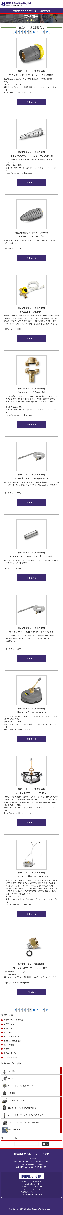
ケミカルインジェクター (31, 311)
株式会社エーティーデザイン (32, 1194)
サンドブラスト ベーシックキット (31, 478)
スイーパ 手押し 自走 (16, 1100)
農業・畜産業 (9, 1032)
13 (47, 32)
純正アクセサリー (15, 1129)
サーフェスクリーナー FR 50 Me (31, 876)
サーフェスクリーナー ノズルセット (31, 967)
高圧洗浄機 (12, 1071)
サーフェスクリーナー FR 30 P (31, 712)
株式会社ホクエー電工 (32, 1184)
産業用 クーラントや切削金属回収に (22, 1108)
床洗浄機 (11, 1093)
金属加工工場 (9, 1028)
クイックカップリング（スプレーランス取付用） (31, 155)
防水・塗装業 (9, 1045)
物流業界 (7, 1049)
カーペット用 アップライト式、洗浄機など (25, 1115)
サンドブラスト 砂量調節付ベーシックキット (31, 631)
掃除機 (10, 1078)
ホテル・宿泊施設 (10, 1053)
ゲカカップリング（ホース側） (31, 392)
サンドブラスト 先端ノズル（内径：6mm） (31, 556)
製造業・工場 (9, 1024)
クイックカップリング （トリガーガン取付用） (31, 74)
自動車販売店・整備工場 (13, 1020)
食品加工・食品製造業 (12, 1040)
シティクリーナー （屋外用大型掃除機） (24, 1122)
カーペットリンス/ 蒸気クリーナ (20, 1086)
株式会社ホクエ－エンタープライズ (32, 1187)
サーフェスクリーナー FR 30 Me (31, 792)
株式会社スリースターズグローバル (32, 1192)
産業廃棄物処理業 (10, 1057)
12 (42, 32)
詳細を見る (31, 101)
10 (34, 32)
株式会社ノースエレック (32, 1189)
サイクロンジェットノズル (31, 236)
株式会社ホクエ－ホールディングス (32, 1181)
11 (38, 32)
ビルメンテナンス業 (11, 1036)
